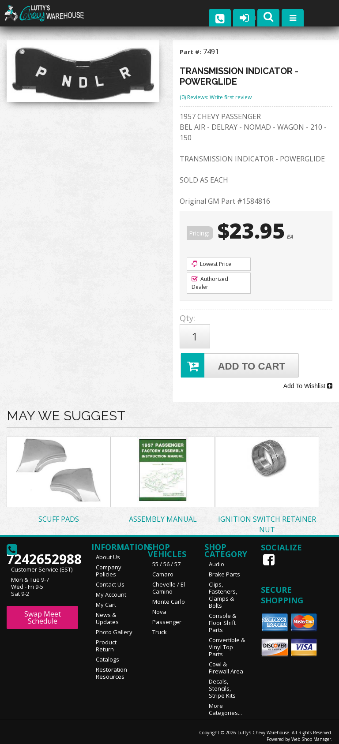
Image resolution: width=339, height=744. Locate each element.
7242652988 (42, 547)
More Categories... (225, 704)
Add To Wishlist (307, 382)
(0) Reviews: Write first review (216, 97)
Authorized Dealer (210, 283)
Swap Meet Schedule (42, 612)
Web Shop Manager (311, 734)
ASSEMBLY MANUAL (163, 514)
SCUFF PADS (58, 514)
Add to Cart (233, 363)
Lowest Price (211, 264)
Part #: (191, 52)
